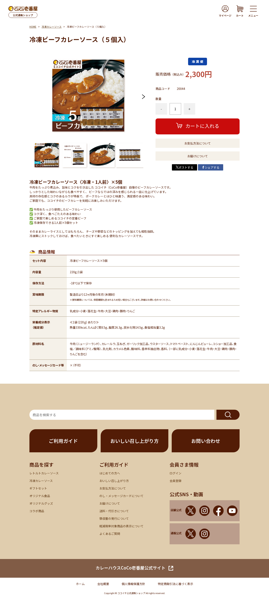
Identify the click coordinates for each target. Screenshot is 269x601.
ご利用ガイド (63, 440)
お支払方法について (197, 143)
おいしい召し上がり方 (134, 440)
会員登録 (175, 481)
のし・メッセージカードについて (121, 496)
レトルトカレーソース (44, 473)
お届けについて (197, 156)
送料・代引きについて (114, 511)
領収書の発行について (114, 518)
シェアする (210, 167)
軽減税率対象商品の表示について (121, 526)
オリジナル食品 (39, 496)
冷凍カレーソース (52, 26)
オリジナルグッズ (41, 503)
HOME (32, 26)
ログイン (175, 473)
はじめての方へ (109, 473)
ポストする (184, 167)
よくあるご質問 (109, 533)
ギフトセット (38, 488)
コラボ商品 (36, 511)
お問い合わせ (205, 440)
